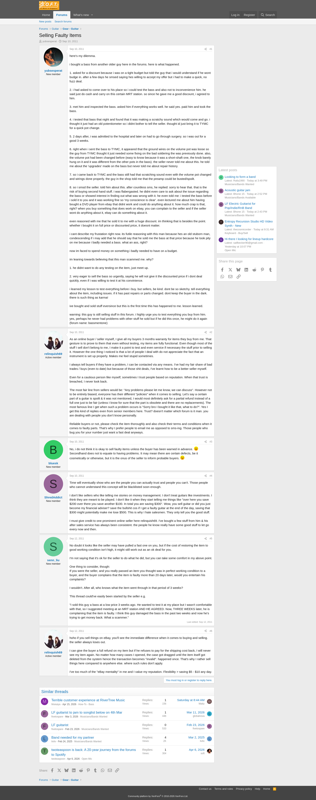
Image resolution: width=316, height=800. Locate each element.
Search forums (63, 21)
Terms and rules (223, 788)
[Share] (205, 49)
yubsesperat (50, 41)
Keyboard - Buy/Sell (236, 233)
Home (46, 15)
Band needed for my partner (72, 737)
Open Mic (87, 758)
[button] (92, 15)
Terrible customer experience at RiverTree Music (88, 700)
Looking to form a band (240, 176)
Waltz (202, 703)
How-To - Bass (86, 704)
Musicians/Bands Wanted (93, 716)
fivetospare (57, 716)
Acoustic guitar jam (237, 190)
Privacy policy (244, 788)
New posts (45, 21)
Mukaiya (55, 704)
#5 (211, 538)
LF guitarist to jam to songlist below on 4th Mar (86, 712)
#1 (211, 49)
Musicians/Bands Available (240, 197)
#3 (211, 441)
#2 (211, 332)
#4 (211, 475)
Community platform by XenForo (158, 796)
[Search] (268, 15)
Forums (61, 15)
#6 (211, 631)
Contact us (205, 788)
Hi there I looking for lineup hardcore (249, 239)
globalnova (199, 716)
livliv (53, 741)
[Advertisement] (246, 105)
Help (257, 788)
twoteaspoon (58, 758)
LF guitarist (59, 725)
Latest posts (228, 170)
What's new (81, 15)
